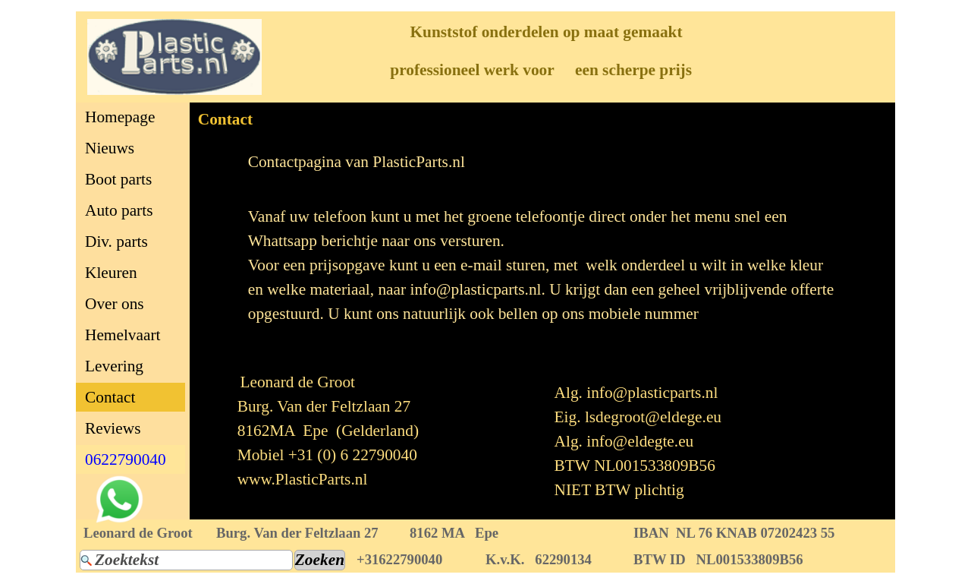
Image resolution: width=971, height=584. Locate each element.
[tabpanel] (542, 162)
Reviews (112, 428)
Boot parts (118, 179)
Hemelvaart (122, 335)
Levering (114, 366)
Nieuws (109, 148)
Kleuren (111, 273)
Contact (110, 397)
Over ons (114, 304)
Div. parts (116, 241)
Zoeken (319, 560)
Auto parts (118, 210)
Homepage (120, 117)
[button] (119, 484)
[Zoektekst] (186, 560)
